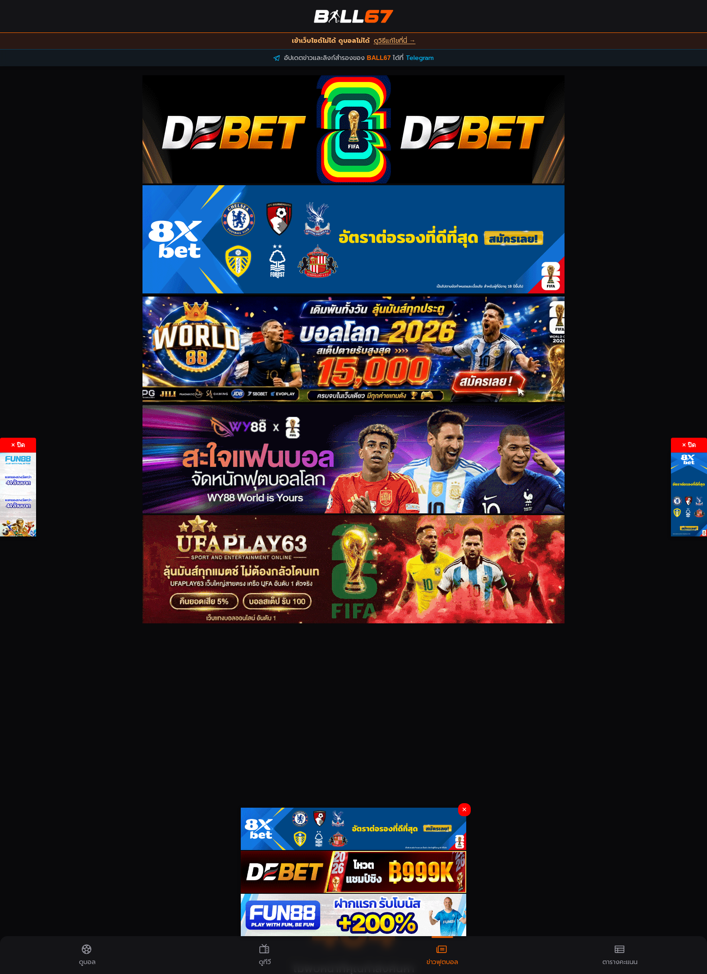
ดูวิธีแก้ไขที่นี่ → (395, 41)
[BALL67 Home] (353, 16)
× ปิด (18, 444)
